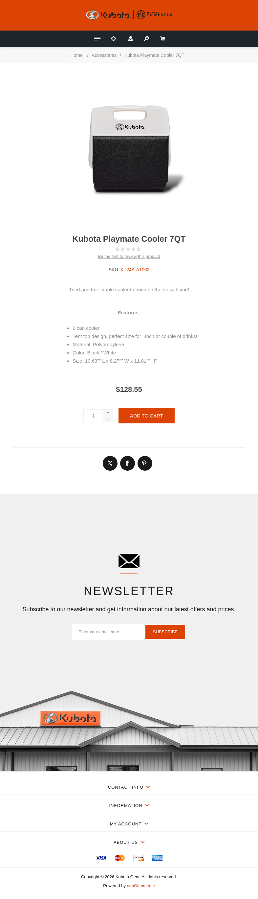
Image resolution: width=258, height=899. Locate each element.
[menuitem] (101, 858)
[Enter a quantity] (93, 415)
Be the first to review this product (129, 256)
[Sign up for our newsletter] (129, 632)
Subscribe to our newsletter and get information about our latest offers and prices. (128, 609)
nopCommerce (141, 885)
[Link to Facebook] (127, 463)
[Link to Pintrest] (145, 463)
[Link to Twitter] (110, 463)
